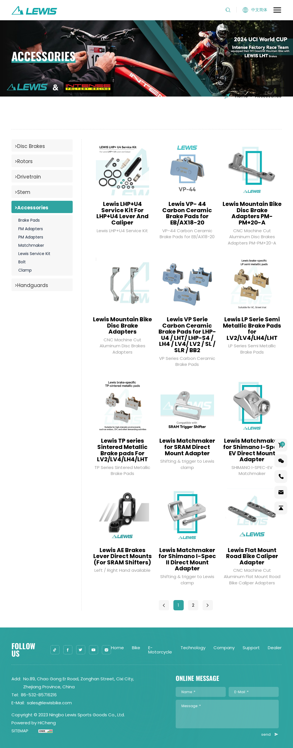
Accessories (268, 96)
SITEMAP (19, 731)
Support (251, 648)
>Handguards (31, 285)
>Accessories (31, 207)
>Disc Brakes (30, 146)
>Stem (22, 192)
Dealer (275, 648)
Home (235, 96)
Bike (136, 648)
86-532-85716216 (39, 695)
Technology (193, 648)
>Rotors (24, 161)
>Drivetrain (28, 176)
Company (224, 648)
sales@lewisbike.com (49, 703)
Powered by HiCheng (33, 723)
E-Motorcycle (160, 650)
